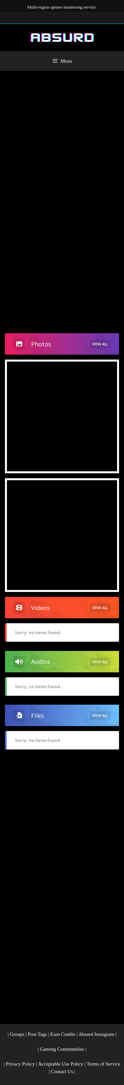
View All (100, 343)
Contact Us (62, 1071)
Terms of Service (103, 1064)
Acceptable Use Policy (60, 1064)
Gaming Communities (62, 1049)
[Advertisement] (62, 136)
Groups (17, 1034)
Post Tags (37, 1034)
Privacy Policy (20, 1064)
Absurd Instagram (96, 1034)
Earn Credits (62, 1034)
